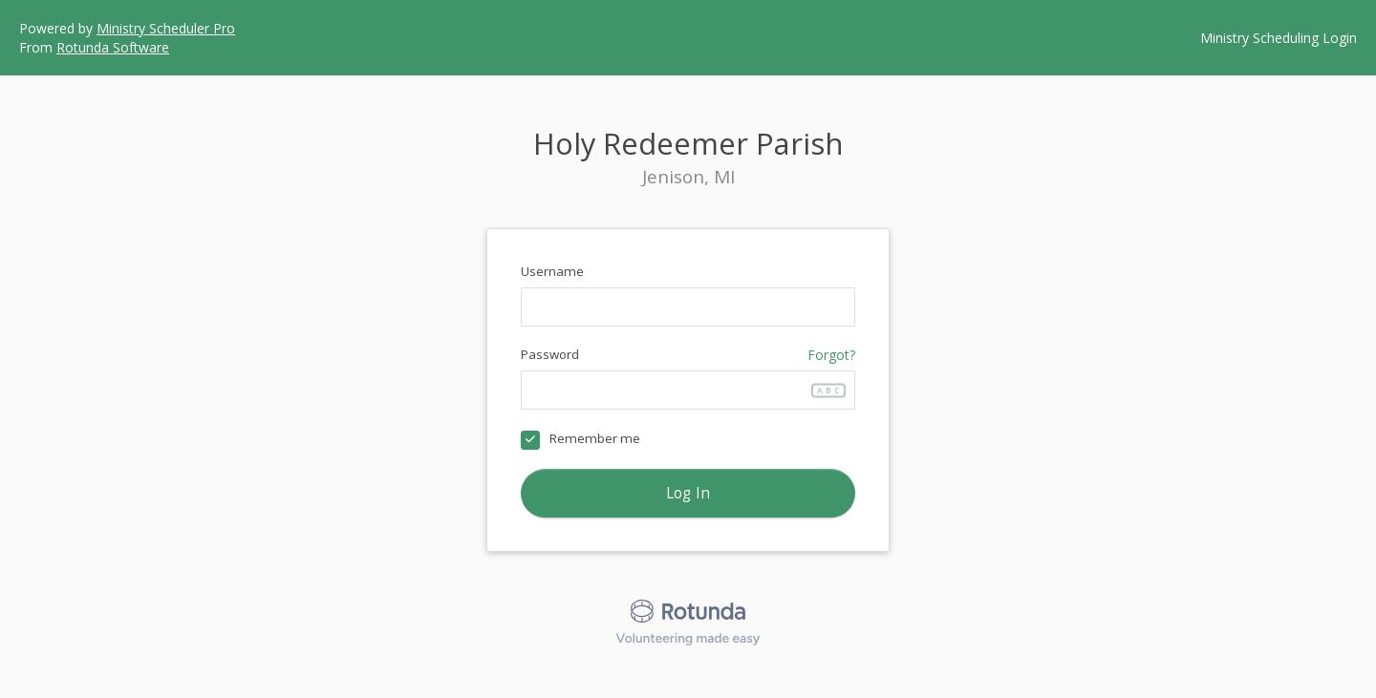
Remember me (594, 438)
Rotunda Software (112, 47)
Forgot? (831, 355)
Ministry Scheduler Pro (166, 28)
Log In (688, 493)
